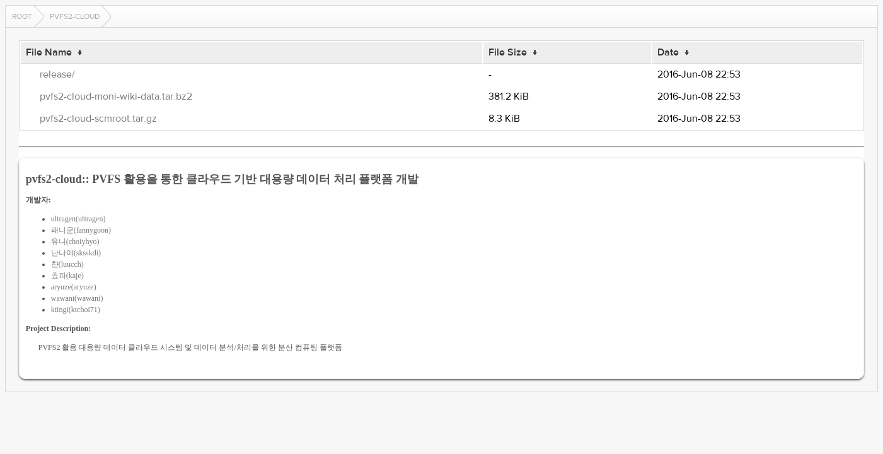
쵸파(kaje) (67, 275)
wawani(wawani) (77, 298)
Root (22, 16)
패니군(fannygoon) (81, 230)
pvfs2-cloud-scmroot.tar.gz (98, 118)
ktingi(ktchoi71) (75, 309)
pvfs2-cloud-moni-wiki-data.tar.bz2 (116, 96)
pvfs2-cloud (75, 16)
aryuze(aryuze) (73, 286)
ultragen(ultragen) (78, 218)
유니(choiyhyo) (75, 241)
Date (668, 52)
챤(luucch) (67, 264)
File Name (49, 52)
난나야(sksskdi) (76, 252)
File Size (507, 52)
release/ (57, 74)
